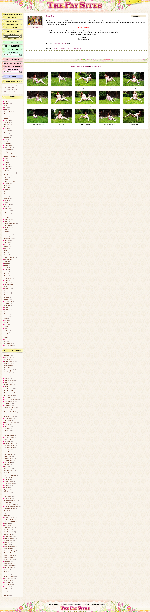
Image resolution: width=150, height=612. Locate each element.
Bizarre (6, 126)
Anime (6, 107)
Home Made (8, 219)
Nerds (6, 253)
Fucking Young (8, 437)
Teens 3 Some (8, 563)
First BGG (7, 426)
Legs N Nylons (8, 234)
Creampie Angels (9, 401)
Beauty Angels (8, 389)
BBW (5, 116)
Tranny (6, 322)
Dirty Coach (7, 403)
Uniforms (7, 326)
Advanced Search (13, 38)
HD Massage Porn (9, 445)
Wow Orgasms (8, 584)
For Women (7, 187)
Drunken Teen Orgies (10, 412)
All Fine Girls (8, 363)
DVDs (6, 160)
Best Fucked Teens (10, 391)
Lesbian (6, 236)
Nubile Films (8, 481)
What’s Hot (12, 18)
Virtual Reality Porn (10, 335)
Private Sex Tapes (9, 504)
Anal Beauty (7, 374)
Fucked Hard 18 (9, 435)
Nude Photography (9, 257)
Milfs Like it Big (8, 471)
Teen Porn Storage (9, 551)
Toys (5, 318)
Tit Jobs (6, 316)
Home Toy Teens (9, 452)
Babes (6, 114)
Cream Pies (7, 147)
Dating (6, 152)
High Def (6, 217)
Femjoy (6, 424)
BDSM (6, 118)
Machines (7, 240)
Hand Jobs (7, 208)
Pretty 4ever (7, 502)
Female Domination (10, 173)
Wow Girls (7, 582)
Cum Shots (7, 149)
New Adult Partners (12, 66)
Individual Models (9, 223)
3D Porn (6, 101)
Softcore (6, 299)
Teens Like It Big (9, 565)
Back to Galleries (83, 66)
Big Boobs (7, 122)
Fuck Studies (8, 433)
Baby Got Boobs (9, 380)
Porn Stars (7, 274)
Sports (6, 307)
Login (138, 1)
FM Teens (7, 429)
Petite (6, 267)
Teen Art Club (8, 540)
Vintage (6, 333)
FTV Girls (7, 431)
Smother (6, 297)
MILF (5, 248)
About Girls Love (9, 361)
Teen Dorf (50, 16)
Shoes (6, 291)
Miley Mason (8, 469)
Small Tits (7, 293)
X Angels (7, 591)
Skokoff (6, 523)
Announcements (60, 604)
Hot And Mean (8, 454)
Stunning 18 (7, 534)
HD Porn (6, 213)
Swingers (7, 314)
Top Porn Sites (12, 31)
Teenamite (7, 561)
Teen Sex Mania (9, 555)
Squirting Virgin (8, 532)
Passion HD (7, 496)
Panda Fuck (7, 494)
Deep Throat (8, 154)
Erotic (6, 164)
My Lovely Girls (8, 477)
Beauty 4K (7, 386)
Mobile (6, 251)
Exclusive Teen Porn (10, 422)
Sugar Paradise (8, 536)
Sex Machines (8, 284)
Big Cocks (7, 124)
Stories (6, 312)
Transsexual (7, 324)
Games (6, 190)
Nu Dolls (6, 479)
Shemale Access (9, 517)
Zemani (6, 595)
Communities (8, 145)
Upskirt (6, 328)
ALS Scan (7, 368)
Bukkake (6, 137)
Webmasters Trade (98, 604)
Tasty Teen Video (9, 538)
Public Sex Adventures (11, 506)
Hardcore (61, 48)
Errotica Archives (9, 416)
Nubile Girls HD (8, 483)
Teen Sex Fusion (9, 553)
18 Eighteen (7, 357)
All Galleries (12, 42)
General (6, 196)
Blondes (6, 128)
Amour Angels (8, 370)
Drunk (6, 158)
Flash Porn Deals (9, 181)
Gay (5, 194)
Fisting (6, 179)
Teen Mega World (9, 546)
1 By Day (7, 355)
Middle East (7, 246)
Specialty (7, 305)
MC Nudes (7, 464)
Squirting (7, 309)
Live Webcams (8, 238)
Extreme (6, 168)
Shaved (6, 286)
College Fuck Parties (10, 399)
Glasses (6, 200)
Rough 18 (7, 511)
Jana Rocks (7, 456)
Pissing (6, 272)
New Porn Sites (12, 28)
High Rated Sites (12, 21)
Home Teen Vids (9, 450)
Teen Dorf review (59, 44)
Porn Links (86, 604)
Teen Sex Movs (8, 557)
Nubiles (6, 485)
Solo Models (8, 301)
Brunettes (7, 135)
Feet (5, 171)
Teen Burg (7, 542)
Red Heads (7, 282)
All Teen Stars (8, 365)
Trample (6, 320)
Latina (6, 232)
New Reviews (12, 24)
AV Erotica (7, 378)
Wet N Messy (8, 343)
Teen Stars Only (9, 559)
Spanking (7, 303)
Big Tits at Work (9, 395)
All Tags (12, 77)
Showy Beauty (8, 519)
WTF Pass (7, 589)
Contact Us (49, 604)
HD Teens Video (9, 447)
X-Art (5, 593)
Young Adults (76, 48)
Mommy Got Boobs (10, 475)
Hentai (6, 215)
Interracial (7, 227)
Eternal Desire (8, 418)
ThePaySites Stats (12, 81)
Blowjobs (7, 130)
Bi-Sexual (7, 120)
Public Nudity (8, 278)
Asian (6, 110)
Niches (12, 97)
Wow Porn (7, 586)
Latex (6, 229)
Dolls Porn (7, 410)
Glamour (6, 198)
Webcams (7, 341)
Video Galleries (12, 49)
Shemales (7, 288)
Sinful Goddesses (9, 521)
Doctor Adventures (9, 407)
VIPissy (6, 574)
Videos (6, 330)
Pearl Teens (7, 498)
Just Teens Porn (9, 458)
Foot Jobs (7, 185)
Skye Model (7, 525)
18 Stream (7, 359)
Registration (131, 1)
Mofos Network (8, 473)
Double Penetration (10, 156)
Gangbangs (7, 192)
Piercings (7, 269)
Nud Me (6, 488)
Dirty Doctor (7, 405)
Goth (5, 202)
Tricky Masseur (8, 572)
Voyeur (6, 339)
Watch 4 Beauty (9, 576)
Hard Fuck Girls (9, 443)
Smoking (6, 295)
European (7, 166)
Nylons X (7, 490)
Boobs (6, 133)
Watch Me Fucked (9, 578)
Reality (6, 280)
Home (73, 66)
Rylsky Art (7, 513)
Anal (5, 105)
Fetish (6, 177)
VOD (5, 337)
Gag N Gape (8, 439)
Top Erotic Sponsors (13, 351)
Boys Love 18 (8, 397)
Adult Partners (12, 60)
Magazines (7, 242)
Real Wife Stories (9, 508)
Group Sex (7, 204)
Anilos (6, 376)
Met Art (6, 466)
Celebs (6, 141)
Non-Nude (7, 255)
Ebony (6, 162)
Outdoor (68, 48)
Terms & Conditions (74, 604)
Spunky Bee (7, 530)
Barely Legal (8, 384)
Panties (6, 263)
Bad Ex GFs (7, 382)
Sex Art (6, 515)
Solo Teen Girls (8, 527)
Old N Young (8, 259)
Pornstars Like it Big (10, 500)
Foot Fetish (7, 183)
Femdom (7, 175)
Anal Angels (7, 372)
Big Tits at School (9, 393)
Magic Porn (7, 462)
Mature (6, 244)
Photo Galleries (12, 46)
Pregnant (7, 276)
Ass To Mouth (8, 112)
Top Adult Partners (12, 63)
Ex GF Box (7, 420)
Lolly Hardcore (8, 460)
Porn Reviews (15, 14)
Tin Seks (6, 570)
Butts (5, 139)
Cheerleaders (8, 143)
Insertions (7, 225)
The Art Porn (8, 568)
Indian (6, 221)
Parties (6, 265)
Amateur (54, 48)
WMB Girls (7, 580)
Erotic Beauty (8, 414)
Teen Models (8, 549)
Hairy (5, 206)
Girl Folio (7, 441)
